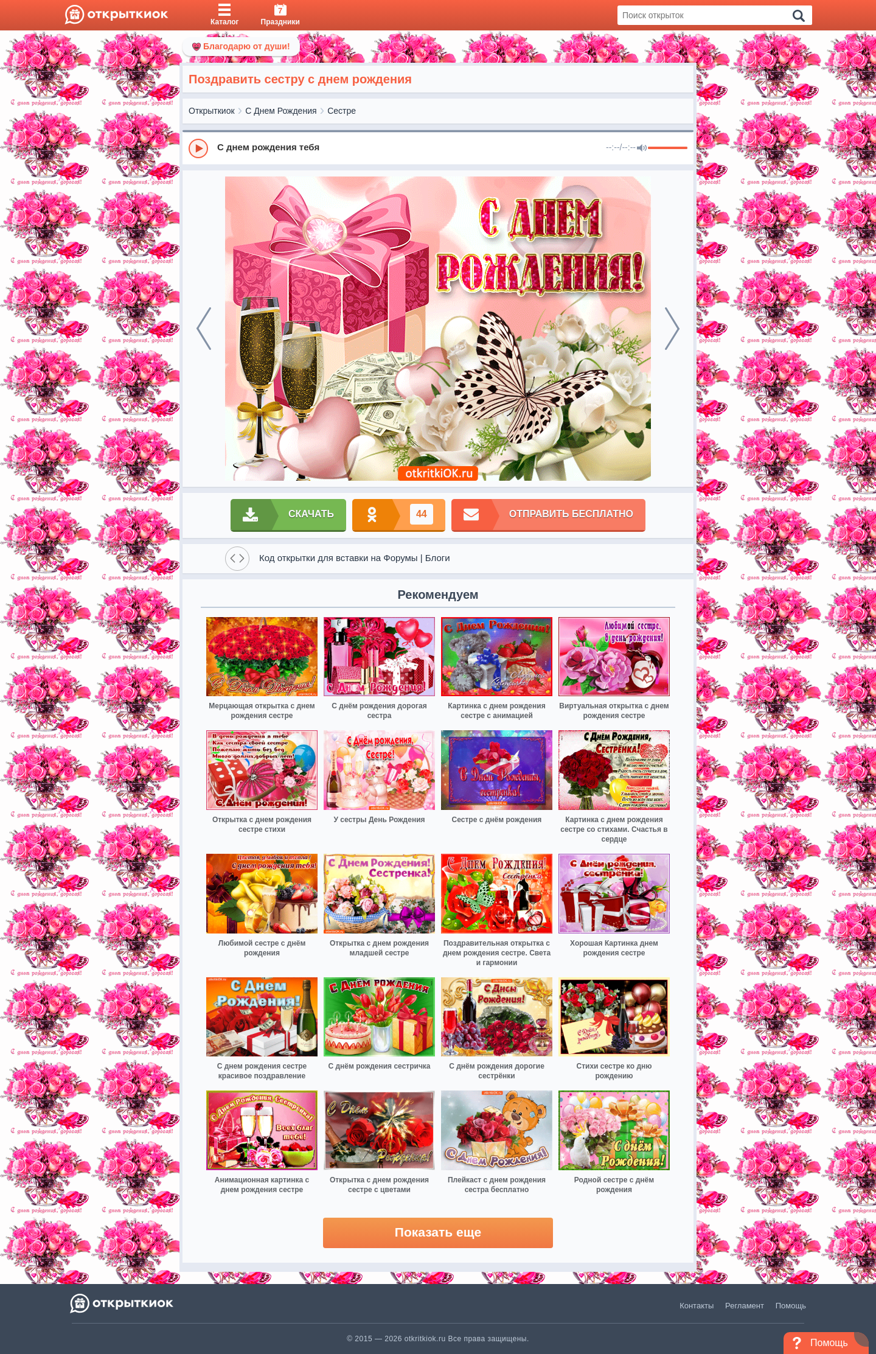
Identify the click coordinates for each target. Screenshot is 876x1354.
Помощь (791, 1305)
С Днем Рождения (280, 111)
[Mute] (642, 148)
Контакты (697, 1305)
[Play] (198, 148)
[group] (437, 147)
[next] (672, 328)
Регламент (744, 1305)
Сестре (341, 111)
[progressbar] (667, 148)
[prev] (204, 328)
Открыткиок (212, 111)
